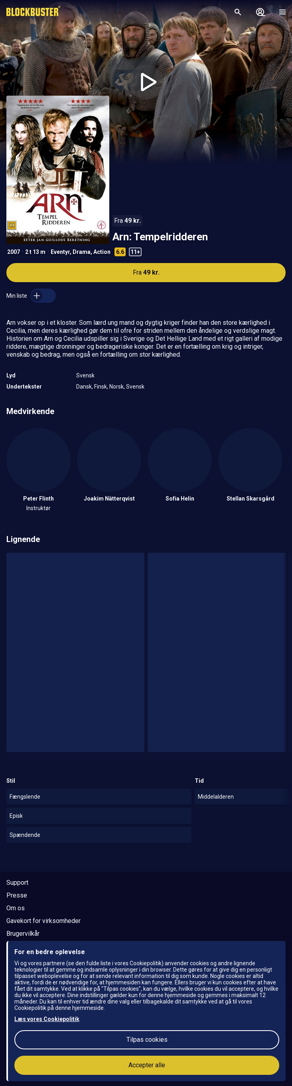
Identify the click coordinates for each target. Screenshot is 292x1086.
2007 (13, 252)
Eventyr (60, 252)
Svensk (85, 375)
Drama (82, 252)
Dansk (84, 386)
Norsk (116, 386)
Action (101, 252)
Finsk (100, 386)
